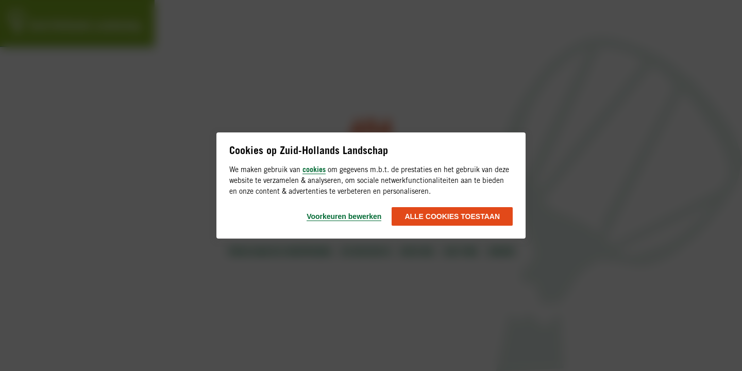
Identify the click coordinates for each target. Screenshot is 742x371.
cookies (314, 169)
